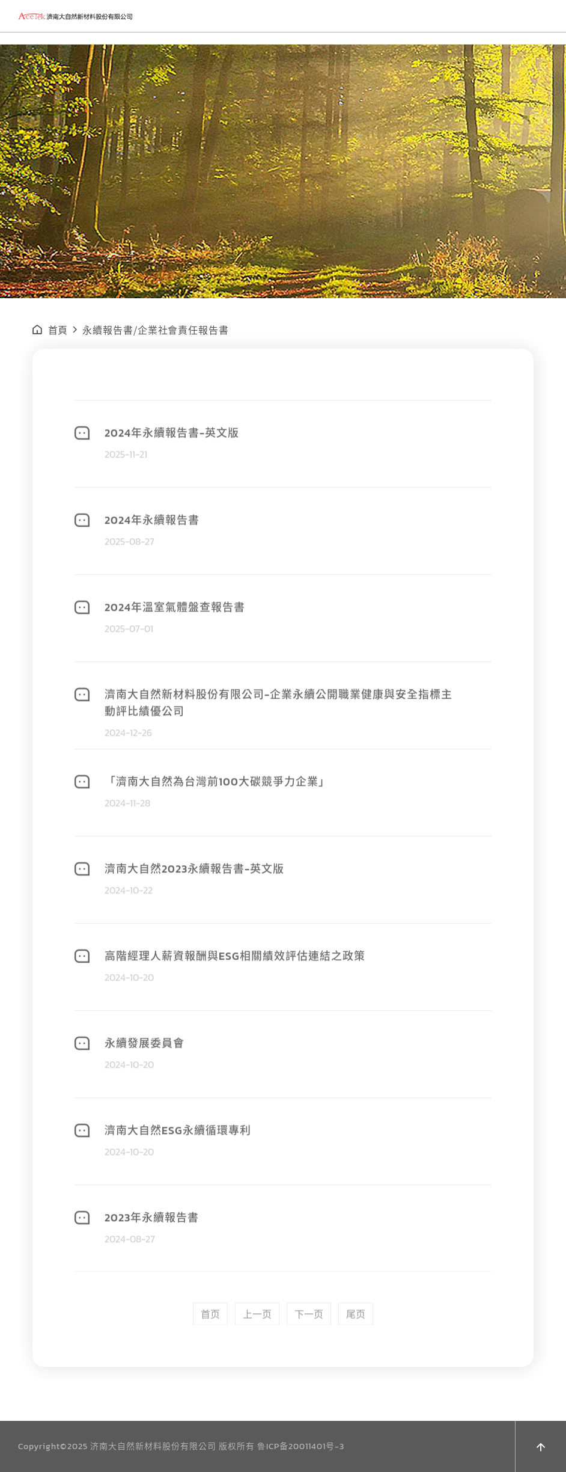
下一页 (308, 1346)
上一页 (257, 1346)
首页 (210, 1346)
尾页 (355, 1346)
